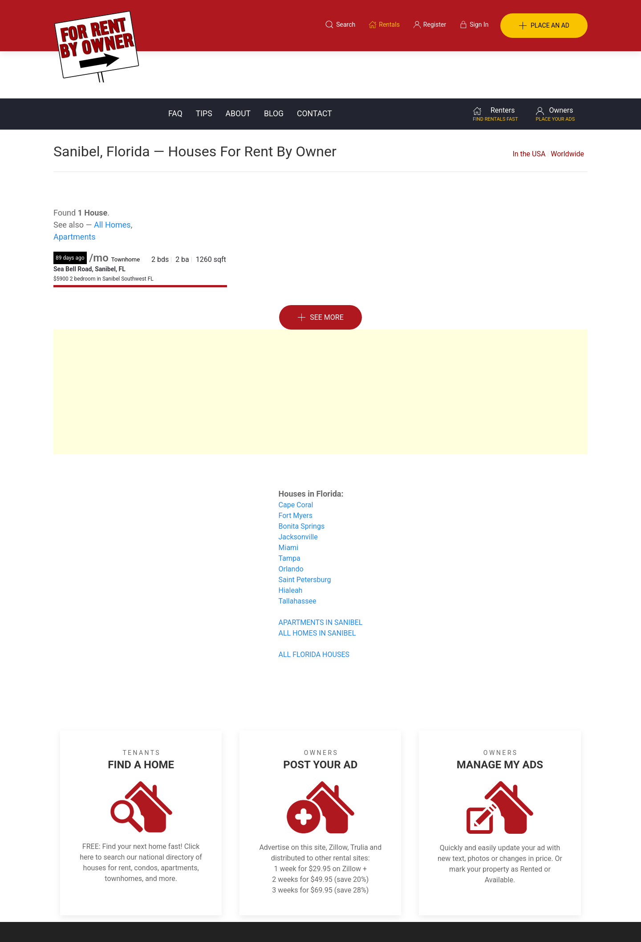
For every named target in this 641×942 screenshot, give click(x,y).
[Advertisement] (320, 344)
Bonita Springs (302, 479)
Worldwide (567, 106)
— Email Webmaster (560, 921)
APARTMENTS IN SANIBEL (321, 575)
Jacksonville (298, 489)
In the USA (528, 106)
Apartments (74, 189)
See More (320, 270)
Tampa (289, 511)
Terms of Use (228, 898)
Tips (204, 66)
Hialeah (291, 543)
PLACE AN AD (544, 25)
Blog (274, 66)
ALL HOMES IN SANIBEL (317, 586)
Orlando (291, 522)
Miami (288, 500)
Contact (314, 66)
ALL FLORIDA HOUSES (314, 607)
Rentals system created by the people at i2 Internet (461, 921)
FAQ (175, 66)
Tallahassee (297, 554)
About (238, 66)
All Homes (112, 177)
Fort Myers (295, 468)
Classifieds (175, 898)
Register (470, 898)
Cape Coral (296, 457)
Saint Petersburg (305, 532)
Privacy (326, 898)
